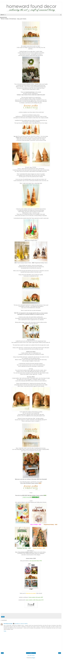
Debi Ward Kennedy (8, 623)
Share (3, 616)
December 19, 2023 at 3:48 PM (21, 623)
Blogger (33, 657)
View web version (31, 655)
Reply (5, 631)
